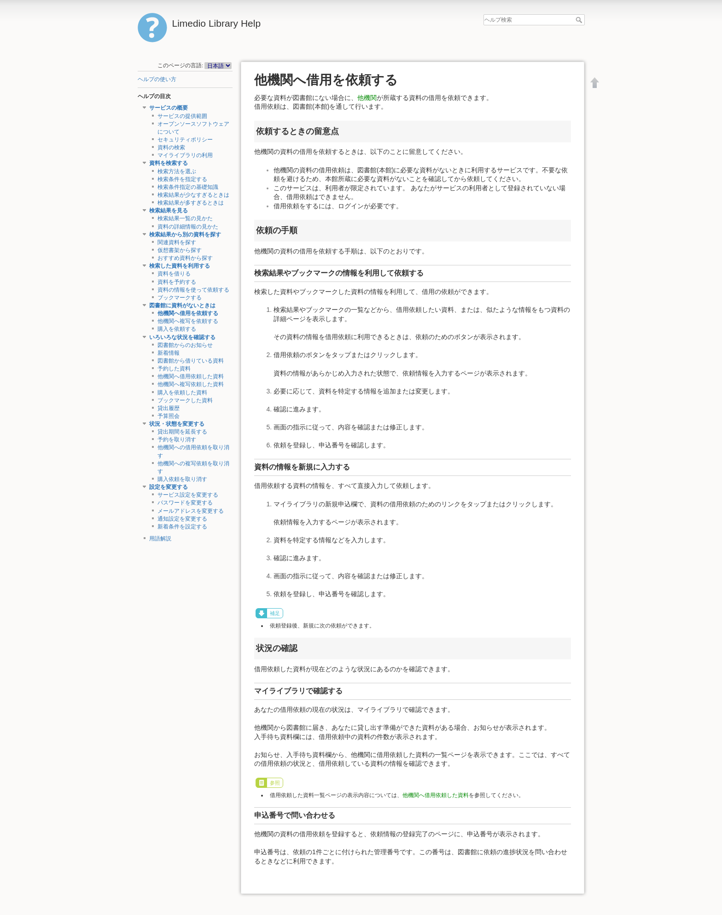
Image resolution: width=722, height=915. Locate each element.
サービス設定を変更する (187, 495)
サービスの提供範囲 (182, 116)
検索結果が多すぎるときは (190, 202)
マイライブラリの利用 (185, 155)
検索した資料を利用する (179, 266)
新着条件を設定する (182, 526)
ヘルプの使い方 (157, 79)
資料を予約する (176, 282)
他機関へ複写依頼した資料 (190, 384)
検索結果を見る (168, 210)
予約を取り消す (176, 439)
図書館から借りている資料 (190, 361)
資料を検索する (168, 163)
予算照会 (168, 416)
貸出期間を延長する (182, 431)
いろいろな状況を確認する (182, 337)
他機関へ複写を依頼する (187, 321)
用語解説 (160, 538)
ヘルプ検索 (580, 20)
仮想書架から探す (179, 250)
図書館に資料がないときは (182, 305)
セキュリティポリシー (185, 139)
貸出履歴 (168, 408)
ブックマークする (179, 297)
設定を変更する (168, 487)
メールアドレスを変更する (190, 511)
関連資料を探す (176, 242)
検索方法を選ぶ (176, 171)
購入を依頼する (176, 329)
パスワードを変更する (185, 502)
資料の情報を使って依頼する (193, 290)
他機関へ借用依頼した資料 (190, 376)
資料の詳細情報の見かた (187, 226)
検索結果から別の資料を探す (185, 234)
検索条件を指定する (182, 179)
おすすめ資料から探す (185, 258)
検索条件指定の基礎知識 (187, 187)
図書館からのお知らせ (185, 345)
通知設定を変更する (182, 519)
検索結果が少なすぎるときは (193, 195)
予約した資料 (174, 368)
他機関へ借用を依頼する (187, 313)
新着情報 (168, 353)
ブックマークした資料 (185, 400)
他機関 (367, 97)
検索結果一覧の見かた (185, 218)
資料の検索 (171, 147)
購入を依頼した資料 (182, 392)
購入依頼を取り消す (182, 479)
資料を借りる (174, 273)
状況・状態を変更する (176, 424)
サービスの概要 (168, 108)
